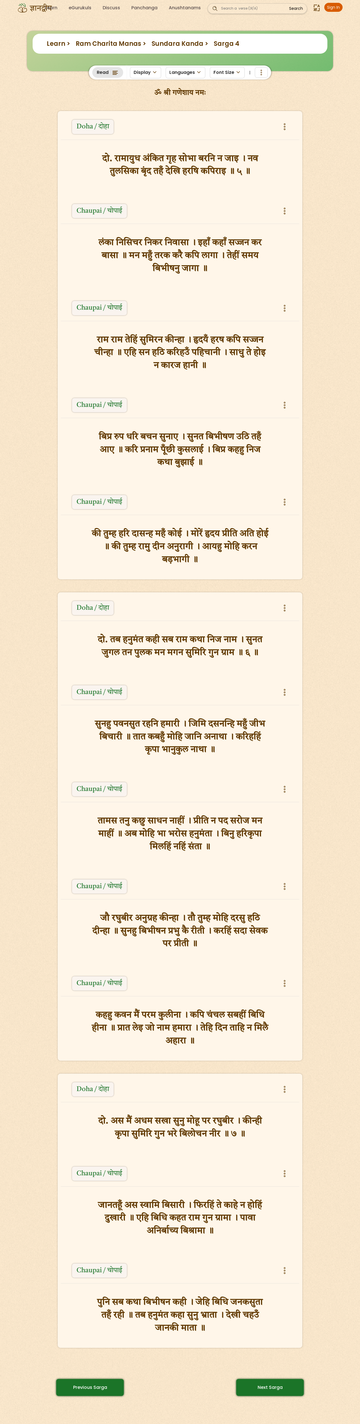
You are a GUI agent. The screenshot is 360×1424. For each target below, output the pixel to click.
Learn (51, 8)
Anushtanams (185, 8)
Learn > (58, 43)
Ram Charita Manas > (111, 43)
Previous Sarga (90, 1387)
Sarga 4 (226, 43)
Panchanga (144, 8)
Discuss (111, 8)
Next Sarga (270, 1387)
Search (296, 8)
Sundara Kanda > (180, 43)
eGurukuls (80, 8)
